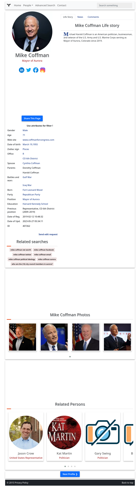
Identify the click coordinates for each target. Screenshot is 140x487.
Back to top (127, 482)
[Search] (114, 5)
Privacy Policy (21, 482)
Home (17, 5)
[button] (70, 356)
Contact (61, 5)
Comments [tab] (93, 16)
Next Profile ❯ (70, 474)
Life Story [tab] (68, 16)
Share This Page (32, 118)
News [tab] (80, 16)
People (27, 5)
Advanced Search (45, 5)
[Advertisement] (32, 94)
